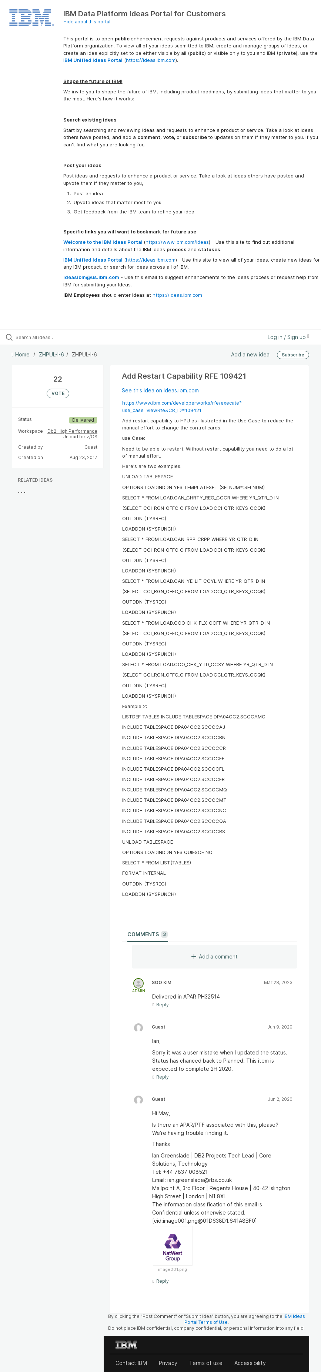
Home (21, 354)
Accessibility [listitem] (250, 1363)
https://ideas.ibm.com (150, 60)
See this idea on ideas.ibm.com (160, 390)
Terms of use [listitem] (206, 1363)
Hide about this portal (86, 21)
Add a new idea (250, 354)
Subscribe (293, 355)
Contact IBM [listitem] (131, 1363)
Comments (147, 934)
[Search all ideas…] (50, 337)
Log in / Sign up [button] (288, 337)
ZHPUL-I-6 (51, 354)
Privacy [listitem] (168, 1363)
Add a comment (214, 956)
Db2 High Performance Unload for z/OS (72, 434)
